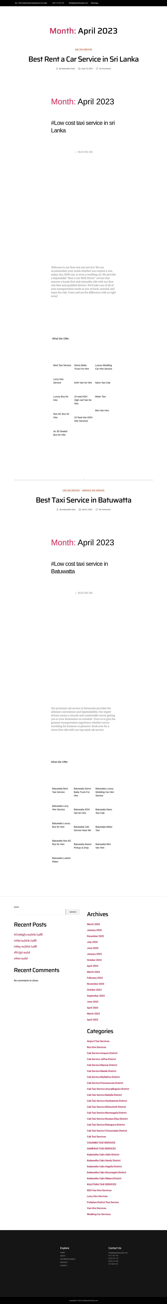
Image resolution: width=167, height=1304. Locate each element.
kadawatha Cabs (68, 69)
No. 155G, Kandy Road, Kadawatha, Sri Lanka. (31, 3)
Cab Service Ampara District (102, 1053)
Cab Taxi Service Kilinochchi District (106, 1106)
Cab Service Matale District (101, 1071)
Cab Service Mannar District (102, 1065)
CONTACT (63, 1265)
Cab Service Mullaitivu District (103, 1077)
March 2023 (93, 1013)
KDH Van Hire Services (99, 1190)
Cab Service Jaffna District (101, 1059)
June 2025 (92, 948)
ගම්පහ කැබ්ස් (21, 958)
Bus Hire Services (96, 1047)
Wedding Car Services (99, 1214)
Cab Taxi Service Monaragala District (106, 1112)
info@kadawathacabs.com (78, 3)
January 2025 (94, 954)
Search (16, 907)
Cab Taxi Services (83, 49)
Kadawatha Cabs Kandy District (103, 1160)
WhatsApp (94, 3)
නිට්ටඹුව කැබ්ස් (22, 952)
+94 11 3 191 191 (58, 3)
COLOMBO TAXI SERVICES (101, 1142)
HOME (62, 1253)
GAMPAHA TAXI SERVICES (93, 490)
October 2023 (94, 989)
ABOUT (62, 1256)
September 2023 (96, 995)
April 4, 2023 (87, 509)
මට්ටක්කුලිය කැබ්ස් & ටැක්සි (28, 934)
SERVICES (63, 1262)
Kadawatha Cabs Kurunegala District (106, 1172)
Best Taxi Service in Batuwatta (83, 500)
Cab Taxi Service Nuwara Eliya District (107, 1118)
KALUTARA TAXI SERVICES (101, 1184)
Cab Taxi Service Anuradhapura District (108, 1089)
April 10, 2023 (87, 69)
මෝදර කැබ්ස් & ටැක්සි (25, 940)
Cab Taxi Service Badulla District (104, 1095)
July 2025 (92, 942)
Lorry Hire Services (97, 1196)
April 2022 (92, 1019)
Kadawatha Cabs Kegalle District (104, 1166)
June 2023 (92, 1001)
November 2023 (95, 983)
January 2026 (94, 930)
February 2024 (95, 977)
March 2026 (93, 924)
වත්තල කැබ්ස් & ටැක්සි (25, 946)
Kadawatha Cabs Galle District (103, 1154)
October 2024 (94, 960)
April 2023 (92, 1007)
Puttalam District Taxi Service (103, 1202)
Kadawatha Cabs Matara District (104, 1178)
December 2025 (95, 936)
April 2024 (92, 966)
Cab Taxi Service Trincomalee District (107, 1130)
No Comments (105, 69)
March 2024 (93, 972)
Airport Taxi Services (98, 1041)
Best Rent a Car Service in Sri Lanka (83, 59)
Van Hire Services (96, 1208)
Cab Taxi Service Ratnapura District (106, 1124)
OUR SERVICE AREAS (67, 1259)
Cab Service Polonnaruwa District (105, 1083)
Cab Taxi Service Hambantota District (107, 1100)
